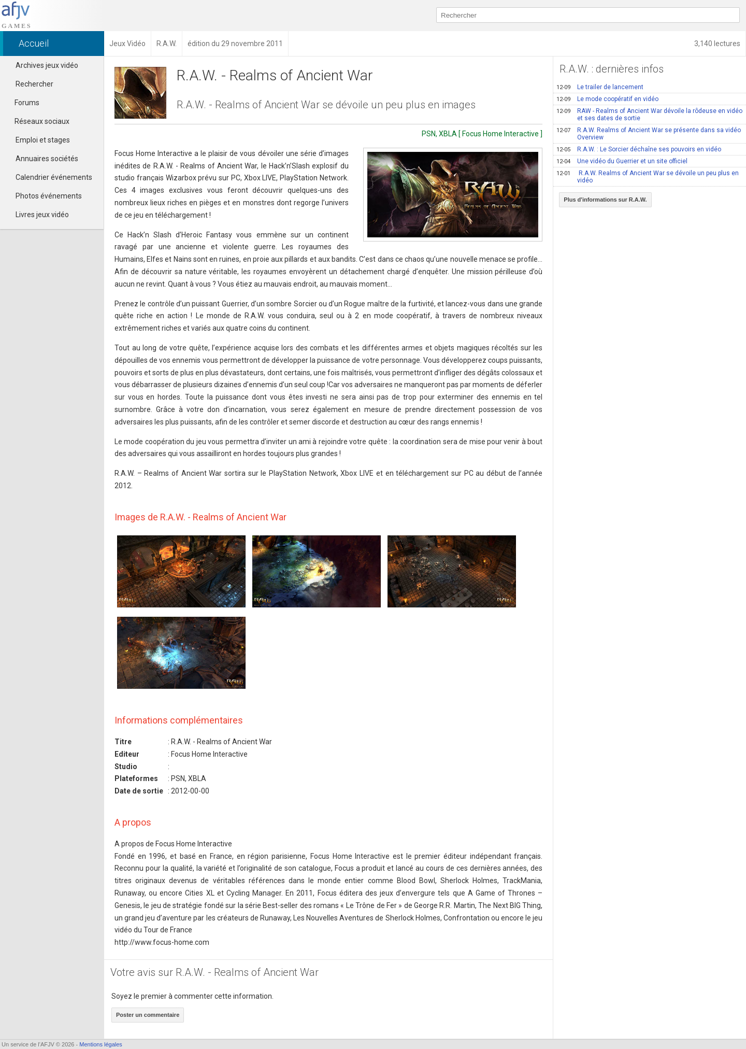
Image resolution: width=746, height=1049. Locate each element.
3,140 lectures (717, 43)
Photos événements (49, 196)
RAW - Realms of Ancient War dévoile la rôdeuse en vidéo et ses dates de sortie (649, 114)
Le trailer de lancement (599, 87)
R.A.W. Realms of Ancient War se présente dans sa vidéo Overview (648, 133)
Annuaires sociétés (47, 158)
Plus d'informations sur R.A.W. (605, 199)
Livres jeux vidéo (42, 214)
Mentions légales (100, 1044)
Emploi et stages (43, 140)
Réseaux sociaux (37, 121)
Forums (22, 102)
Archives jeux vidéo (47, 65)
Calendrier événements (54, 177)
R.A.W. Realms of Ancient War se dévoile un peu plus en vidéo (647, 176)
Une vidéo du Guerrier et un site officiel (621, 161)
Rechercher (34, 84)
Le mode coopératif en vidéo (607, 99)
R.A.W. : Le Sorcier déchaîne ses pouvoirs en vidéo (638, 149)
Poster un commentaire (147, 1015)
